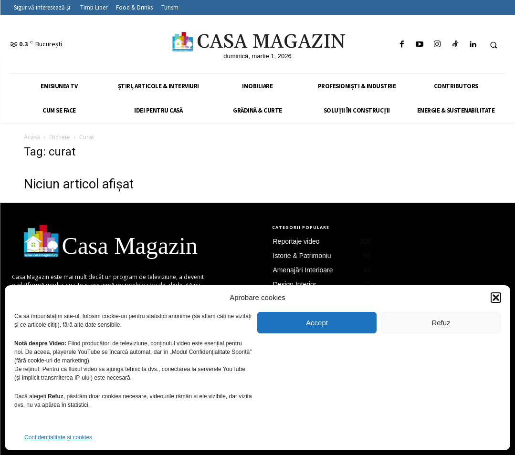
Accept (317, 323)
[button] (496, 297)
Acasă (32, 137)
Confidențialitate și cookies (58, 437)
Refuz (440, 323)
